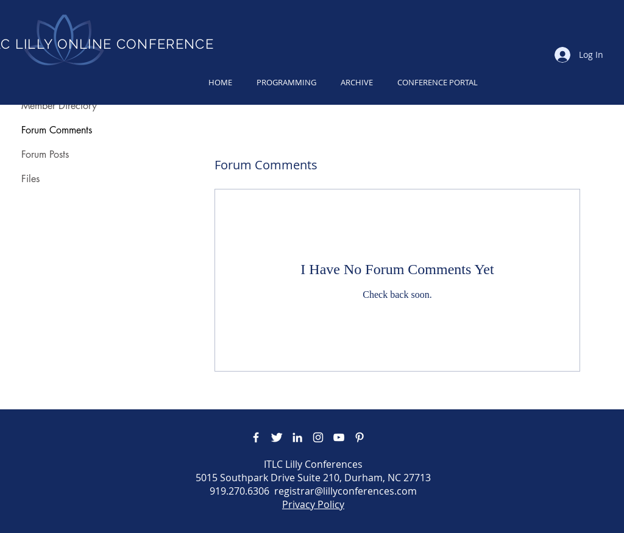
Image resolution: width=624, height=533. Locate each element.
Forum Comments (56, 130)
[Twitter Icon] (276, 437)
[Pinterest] (359, 437)
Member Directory (59, 105)
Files (30, 178)
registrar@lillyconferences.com (345, 491)
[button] (286, 83)
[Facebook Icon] (256, 437)
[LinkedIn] (297, 437)
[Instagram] (318, 437)
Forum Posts (45, 154)
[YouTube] (339, 437)
